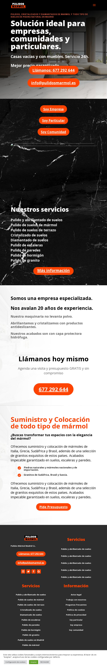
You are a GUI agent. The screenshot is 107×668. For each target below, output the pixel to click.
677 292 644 (53, 389)
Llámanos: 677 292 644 (53, 70)
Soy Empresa (53, 109)
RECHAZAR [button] (44, 662)
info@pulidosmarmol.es (53, 82)
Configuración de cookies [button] (15, 662)
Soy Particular (53, 120)
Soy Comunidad (53, 132)
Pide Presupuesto (53, 507)
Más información (53, 270)
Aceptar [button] (34, 662)
